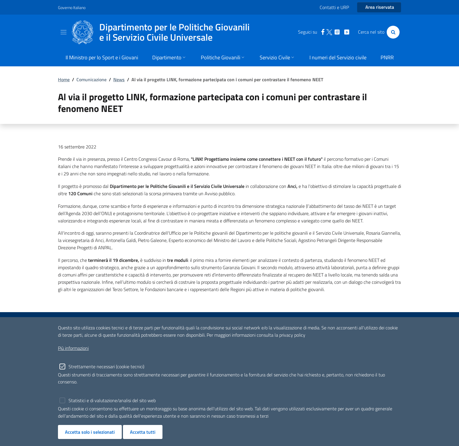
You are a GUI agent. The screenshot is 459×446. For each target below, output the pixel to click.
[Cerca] (392, 32)
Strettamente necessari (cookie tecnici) (106, 366)
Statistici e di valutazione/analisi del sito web (112, 400)
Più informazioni (73, 348)
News (119, 79)
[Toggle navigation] (63, 32)
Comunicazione (91, 79)
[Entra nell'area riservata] (379, 7)
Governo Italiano (71, 7)
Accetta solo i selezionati (90, 431)
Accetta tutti (142, 431)
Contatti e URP (334, 7)
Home (64, 79)
